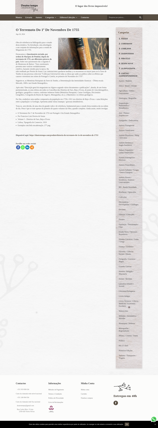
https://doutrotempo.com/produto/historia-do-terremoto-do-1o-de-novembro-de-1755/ (63, 135)
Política (122, 341)
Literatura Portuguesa (127, 291)
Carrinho (84, 394)
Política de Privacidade (56, 398)
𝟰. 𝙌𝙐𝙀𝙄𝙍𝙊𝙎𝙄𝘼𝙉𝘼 (126, 54)
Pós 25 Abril (123, 346)
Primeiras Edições (125, 351)
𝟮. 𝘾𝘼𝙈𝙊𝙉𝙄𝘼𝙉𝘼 (125, 44)
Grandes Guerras (125, 266)
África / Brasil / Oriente (128, 86)
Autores (39, 17)
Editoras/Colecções (67, 17)
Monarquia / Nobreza (127, 323)
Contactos (85, 17)
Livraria (28, 17)
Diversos (122, 210)
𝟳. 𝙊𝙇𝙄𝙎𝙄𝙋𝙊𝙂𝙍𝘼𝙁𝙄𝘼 (127, 68)
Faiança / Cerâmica (126, 247)
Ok (127, 424)
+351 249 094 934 (23, 397)
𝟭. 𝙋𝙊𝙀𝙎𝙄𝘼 (123, 39)
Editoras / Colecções (126, 214)
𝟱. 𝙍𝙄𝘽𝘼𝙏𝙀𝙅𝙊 (124, 59)
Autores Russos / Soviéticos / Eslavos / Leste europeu (127, 179)
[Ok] (155, 424)
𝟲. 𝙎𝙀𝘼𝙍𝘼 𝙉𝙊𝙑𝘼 (126, 63)
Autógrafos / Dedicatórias (128, 120)
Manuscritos (123, 311)
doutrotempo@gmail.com (25, 405)
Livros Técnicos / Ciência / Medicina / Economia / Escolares (129, 303)
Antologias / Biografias (127, 98)
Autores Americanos (126, 130)
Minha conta (85, 390)
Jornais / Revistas (125, 279)
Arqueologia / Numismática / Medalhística (124, 105)
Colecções (123, 197)
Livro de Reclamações (55, 402)
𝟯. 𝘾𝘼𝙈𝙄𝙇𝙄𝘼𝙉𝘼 (125, 49)
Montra (19, 17)
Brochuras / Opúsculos (127, 192)
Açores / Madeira (125, 81)
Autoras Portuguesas (126, 125)
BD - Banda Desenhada (128, 187)
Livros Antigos (124, 296)
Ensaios (122, 219)
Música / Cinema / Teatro (128, 336)
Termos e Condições (55, 394)
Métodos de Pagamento (56, 390)
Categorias (49, 17)
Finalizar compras (87, 398)
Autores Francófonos (127, 165)
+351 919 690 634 (23, 389)
